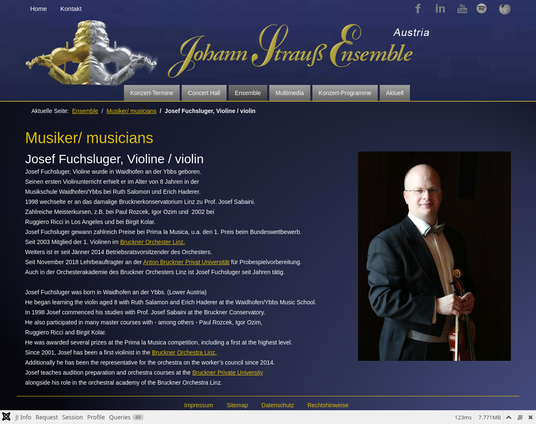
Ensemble (248, 93)
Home (38, 8)
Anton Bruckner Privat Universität (186, 262)
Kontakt (71, 8)
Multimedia (290, 93)
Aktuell (395, 93)
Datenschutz (277, 405)
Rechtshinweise (327, 405)
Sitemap (237, 405)
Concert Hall (204, 93)
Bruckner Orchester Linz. (152, 242)
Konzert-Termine (151, 93)
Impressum (198, 405)
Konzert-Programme (345, 93)
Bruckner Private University (227, 372)
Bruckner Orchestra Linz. (184, 352)
